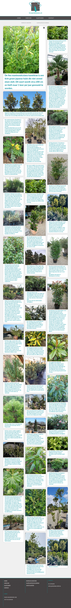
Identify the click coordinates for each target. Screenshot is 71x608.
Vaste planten (30, 585)
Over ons (28, 18)
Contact (51, 18)
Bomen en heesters (31, 580)
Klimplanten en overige (43, 22)
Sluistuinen (40, 18)
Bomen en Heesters (26, 22)
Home (19, 18)
